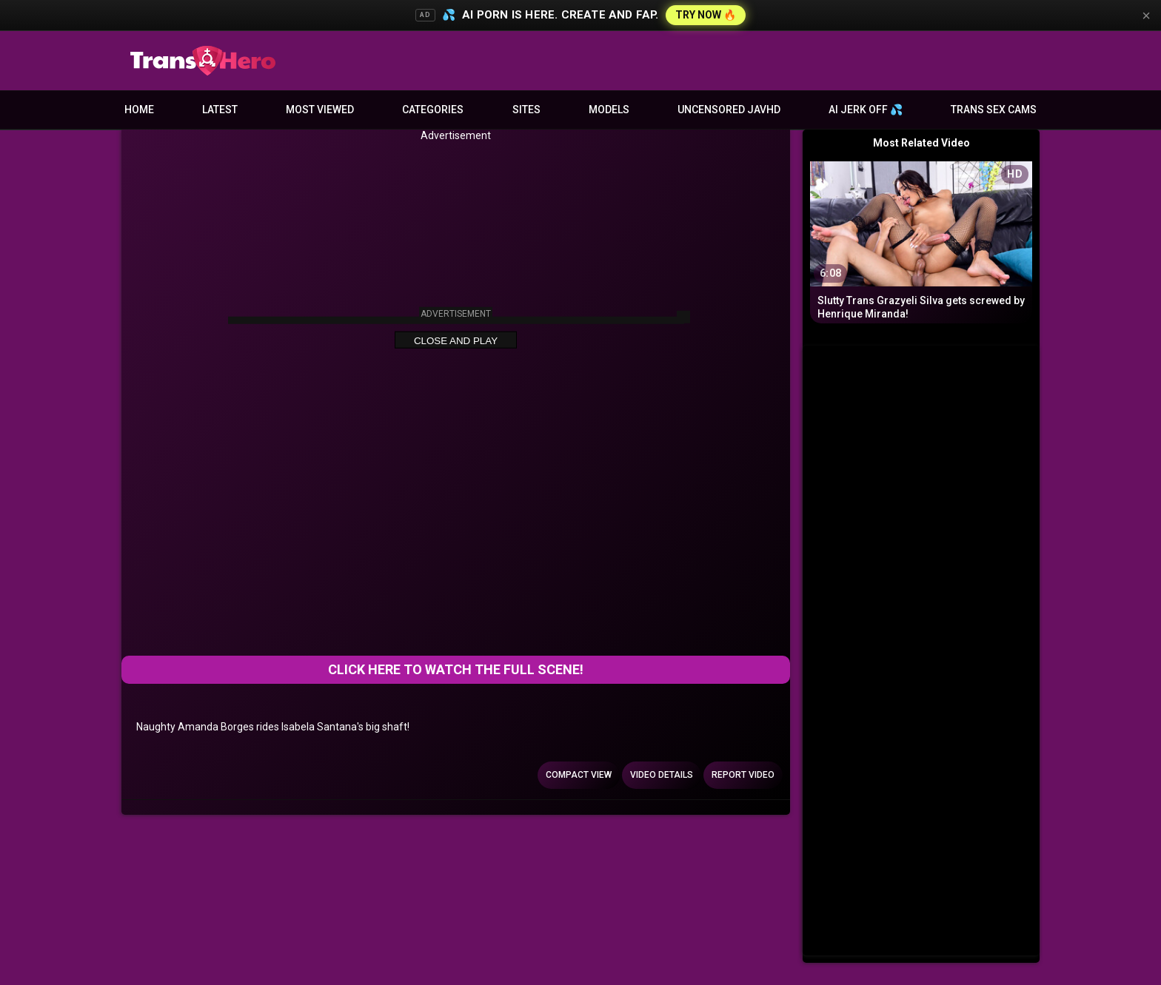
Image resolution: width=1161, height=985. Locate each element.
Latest (220, 109)
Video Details (661, 775)
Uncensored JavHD (728, 109)
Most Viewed (320, 109)
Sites (526, 109)
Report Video (743, 775)
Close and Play (456, 340)
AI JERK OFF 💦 (866, 109)
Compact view (579, 775)
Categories (433, 109)
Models (609, 109)
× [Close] (1146, 15)
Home (139, 109)
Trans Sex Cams (994, 109)
